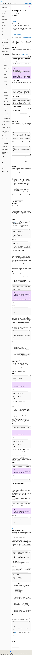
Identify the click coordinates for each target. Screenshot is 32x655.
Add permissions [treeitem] (6, 98)
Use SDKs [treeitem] (3, 22)
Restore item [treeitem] (5, 83)
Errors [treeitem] (2, 28)
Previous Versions (7, 653)
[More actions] (30, 6)
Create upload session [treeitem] (6, 121)
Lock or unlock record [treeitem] (6, 119)
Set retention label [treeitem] (6, 116)
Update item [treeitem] (5, 74)
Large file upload (14, 638)
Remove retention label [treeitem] (7, 118)
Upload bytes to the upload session (19, 35)
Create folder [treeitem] (5, 72)
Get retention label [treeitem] (6, 115)
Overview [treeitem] (3, 31)
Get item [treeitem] (5, 63)
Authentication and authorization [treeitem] (6, 17)
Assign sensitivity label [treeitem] (6, 113)
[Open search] (28, 1)
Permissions (14, 16)
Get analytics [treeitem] (5, 65)
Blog (11, 653)
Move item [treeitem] (5, 86)
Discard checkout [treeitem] (6, 110)
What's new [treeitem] (3, 13)
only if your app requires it (16, 51)
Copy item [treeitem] (5, 87)
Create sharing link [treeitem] (6, 96)
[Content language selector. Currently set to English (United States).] (4, 651)
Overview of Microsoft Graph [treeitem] (5, 11)
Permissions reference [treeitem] (4, 19)
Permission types (22, 53)
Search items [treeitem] (5, 89)
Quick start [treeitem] (3, 16)
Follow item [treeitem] (5, 92)
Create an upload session (17, 34)
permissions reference (25, 54)
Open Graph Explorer (28, 3)
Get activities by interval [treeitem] (7, 66)
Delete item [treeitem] (5, 81)
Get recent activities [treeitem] (6, 68)
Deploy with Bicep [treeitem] (4, 25)
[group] (21, 92)
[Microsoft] (1, 1)
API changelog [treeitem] (3, 14)
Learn (13, 6)
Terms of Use (2, 654)
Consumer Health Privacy (23, 653)
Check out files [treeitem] (5, 109)
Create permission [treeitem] (6, 101)
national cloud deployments (27, 37)
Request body (14, 20)
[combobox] (5, 8)
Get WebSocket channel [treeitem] (7, 104)
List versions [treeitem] (5, 71)
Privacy (18, 653)
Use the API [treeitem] (3, 20)
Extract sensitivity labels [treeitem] (7, 112)
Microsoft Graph (17, 6)
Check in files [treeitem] (5, 107)
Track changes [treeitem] (5, 90)
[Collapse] (10, 5)
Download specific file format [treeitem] (6, 79)
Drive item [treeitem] (5, 62)
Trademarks (6, 654)
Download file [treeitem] (5, 77)
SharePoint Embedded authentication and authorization (21, 77)
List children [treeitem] (5, 69)
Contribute (14, 653)
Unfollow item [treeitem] (5, 93)
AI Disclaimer (2, 653)
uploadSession (14, 170)
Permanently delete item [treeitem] (7, 84)
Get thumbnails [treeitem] (6, 95)
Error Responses (16, 632)
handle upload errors (17, 415)
